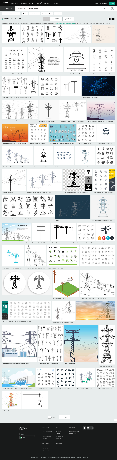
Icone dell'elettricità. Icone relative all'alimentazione (93, 267)
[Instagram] (92, 428)
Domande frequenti (74, 431)
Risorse (55, 3)
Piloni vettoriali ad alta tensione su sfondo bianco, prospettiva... (68, 322)
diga (24, 13)
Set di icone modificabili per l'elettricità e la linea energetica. (17, 321)
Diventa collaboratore (61, 440)
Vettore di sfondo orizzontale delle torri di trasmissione (101, 121)
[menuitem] (11, 4)
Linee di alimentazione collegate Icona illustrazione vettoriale (76, 97)
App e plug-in (45, 443)
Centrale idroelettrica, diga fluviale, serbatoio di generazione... (18, 388)
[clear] (104, 8)
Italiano (27, 434)
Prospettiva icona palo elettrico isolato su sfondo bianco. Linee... (68, 242)
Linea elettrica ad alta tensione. (90, 97)
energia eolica (34, 13)
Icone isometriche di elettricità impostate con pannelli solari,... (64, 143)
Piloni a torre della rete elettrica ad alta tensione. (15, 166)
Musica (37, 3)
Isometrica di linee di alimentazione (62, 298)
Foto (16, 3)
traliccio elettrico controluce (11, 13)
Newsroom (58, 431)
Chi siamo (58, 430)
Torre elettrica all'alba (70, 363)
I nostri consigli (46, 435)
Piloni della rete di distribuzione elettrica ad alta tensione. (91, 388)
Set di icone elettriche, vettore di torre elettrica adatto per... (70, 166)
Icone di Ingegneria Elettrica (64, 388)
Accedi (112, 3)
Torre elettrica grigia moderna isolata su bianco (103, 220)
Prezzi (96, 3)
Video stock (45, 440)
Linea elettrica (25, 410)
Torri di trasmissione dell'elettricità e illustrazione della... (16, 363)
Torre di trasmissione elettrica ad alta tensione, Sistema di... (17, 242)
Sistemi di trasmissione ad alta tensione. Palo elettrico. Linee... (18, 120)
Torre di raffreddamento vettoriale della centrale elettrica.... (40, 268)
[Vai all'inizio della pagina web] (115, 420)
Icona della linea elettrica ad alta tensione (75, 73)
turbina (58, 13)
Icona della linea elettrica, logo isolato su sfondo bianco (59, 45)
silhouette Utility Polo (8, 192)
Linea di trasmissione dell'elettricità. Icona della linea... (47, 166)
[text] (65, 8)
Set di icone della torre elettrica (30, 45)
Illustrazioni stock (46, 441)
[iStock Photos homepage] (5, 3)
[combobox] (21, 8)
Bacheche (104, 3)
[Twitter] (88, 428)
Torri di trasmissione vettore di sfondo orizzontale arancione (17, 143)
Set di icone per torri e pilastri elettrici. (48, 363)
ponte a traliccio (47, 13)
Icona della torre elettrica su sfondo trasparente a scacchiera (79, 192)
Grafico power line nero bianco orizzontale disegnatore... (95, 298)
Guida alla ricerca (46, 436)
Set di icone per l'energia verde (55, 268)
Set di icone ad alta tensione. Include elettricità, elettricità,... (18, 218)
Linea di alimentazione (70, 45)
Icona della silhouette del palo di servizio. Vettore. (44, 242)
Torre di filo (96, 45)
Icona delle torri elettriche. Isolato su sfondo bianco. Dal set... (18, 268)
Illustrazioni (23, 3)
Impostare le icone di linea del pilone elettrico (14, 73)
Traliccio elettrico (7, 410)
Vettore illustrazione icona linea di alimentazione (51, 121)
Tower (57, 220)
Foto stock (45, 438)
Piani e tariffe (45, 430)
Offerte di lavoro (60, 435)
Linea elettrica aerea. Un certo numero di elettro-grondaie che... (76, 121)
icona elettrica (99, 166)
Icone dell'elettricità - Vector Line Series (47, 388)
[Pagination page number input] (49, 417)
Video (11, 3)
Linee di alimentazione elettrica (84, 322)
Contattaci (72, 430)
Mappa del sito (73, 433)
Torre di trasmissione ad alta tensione (85, 166)
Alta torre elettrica (7, 45)
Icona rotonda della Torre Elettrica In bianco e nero (15, 297)
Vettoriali (30, 3)
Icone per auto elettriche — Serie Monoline (88, 242)
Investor (58, 433)
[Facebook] (84, 428)
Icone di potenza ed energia (84, 143)
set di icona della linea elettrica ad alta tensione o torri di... (17, 97)
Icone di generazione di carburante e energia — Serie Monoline (55, 97)
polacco (31, 73)
